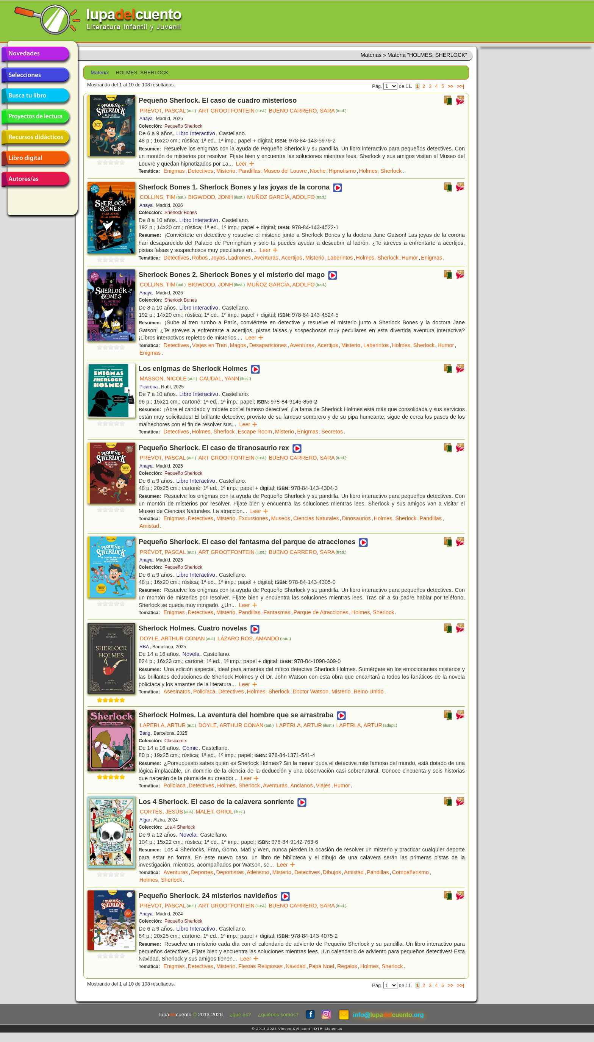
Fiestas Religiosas (260, 966)
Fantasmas (277, 612)
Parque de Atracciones (321, 612)
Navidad (296, 966)
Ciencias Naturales (316, 518)
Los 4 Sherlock (179, 827)
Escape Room (255, 432)
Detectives (200, 171)
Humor (410, 258)
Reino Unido (368, 691)
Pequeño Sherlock (183, 126)
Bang (144, 733)
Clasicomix (175, 740)
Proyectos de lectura (35, 116)
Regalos (347, 966)
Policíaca (204, 691)
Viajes (323, 785)
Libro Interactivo (196, 133)
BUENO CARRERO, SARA (307, 111)
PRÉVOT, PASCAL (168, 111)
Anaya (146, 118)
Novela (191, 654)
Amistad (149, 526)
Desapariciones (268, 345)
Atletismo (258, 872)
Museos (280, 518)
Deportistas (230, 872)
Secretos (332, 432)
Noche (318, 171)
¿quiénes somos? (278, 1014)
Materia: (100, 72)
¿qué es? (240, 1014)
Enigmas (174, 171)
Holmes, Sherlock (380, 171)
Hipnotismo (342, 171)
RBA (144, 646)
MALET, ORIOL (220, 812)
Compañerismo (410, 872)
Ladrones (239, 258)
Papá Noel (321, 966)
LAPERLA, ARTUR (168, 725)
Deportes (202, 872)
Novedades (35, 54)
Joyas (218, 258)
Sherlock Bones (180, 212)
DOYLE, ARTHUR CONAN (177, 638)
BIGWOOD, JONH (216, 197)
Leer (245, 164)
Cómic (190, 748)
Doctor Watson (310, 691)
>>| (460, 86)
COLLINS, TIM (163, 197)
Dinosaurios (356, 518)
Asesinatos (177, 691)
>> (450, 86)
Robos (200, 258)
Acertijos (291, 258)
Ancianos (302, 785)
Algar (144, 820)
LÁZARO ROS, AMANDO (254, 638)
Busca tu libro (35, 95)
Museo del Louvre (285, 171)
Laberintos (340, 258)
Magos (238, 345)
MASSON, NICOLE (168, 378)
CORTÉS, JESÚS (166, 812)
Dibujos (332, 872)
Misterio (225, 171)
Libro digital (35, 158)
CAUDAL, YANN (225, 378)
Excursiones (253, 518)
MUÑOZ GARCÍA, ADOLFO (286, 197)
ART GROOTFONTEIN (233, 111)
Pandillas (249, 171)
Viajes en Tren (209, 345)
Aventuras (266, 258)
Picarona (148, 387)
